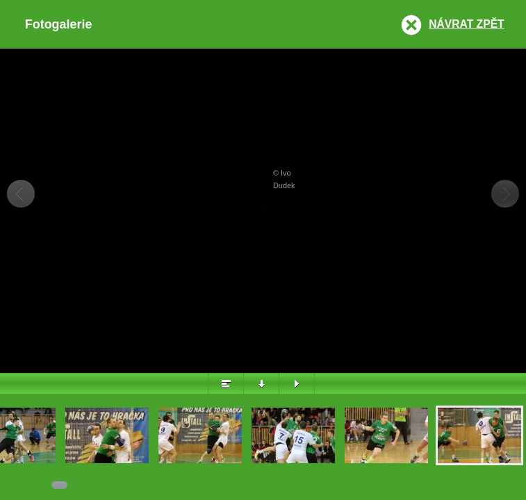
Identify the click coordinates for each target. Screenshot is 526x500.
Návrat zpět (466, 24)
